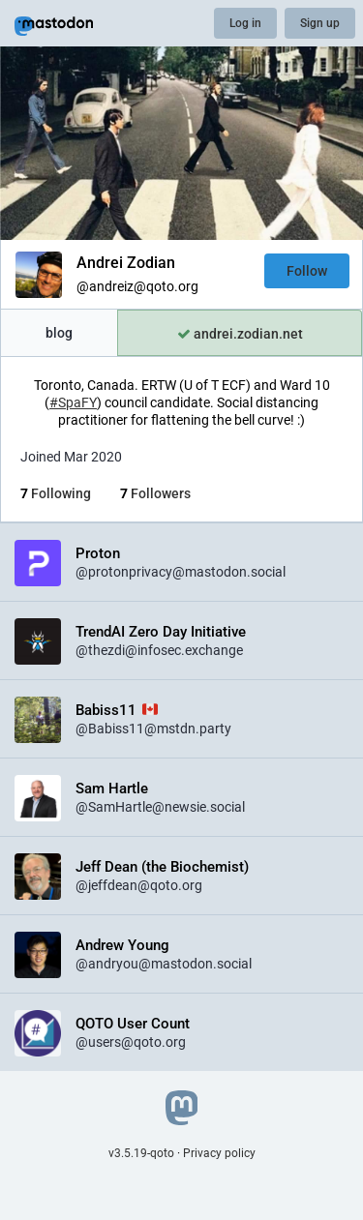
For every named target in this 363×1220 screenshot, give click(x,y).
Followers (155, 493)
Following (55, 493)
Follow (307, 271)
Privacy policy (219, 1153)
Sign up (320, 23)
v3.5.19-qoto (141, 1153)
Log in (245, 23)
